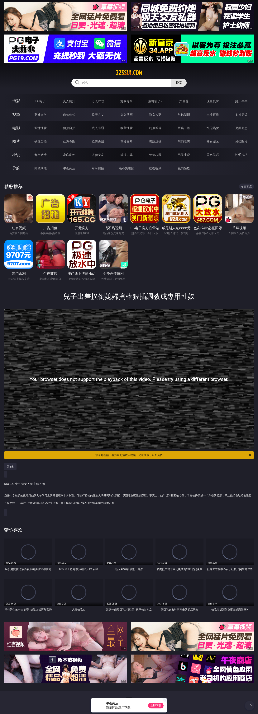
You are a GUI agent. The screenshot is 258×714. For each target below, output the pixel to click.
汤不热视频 (126, 168)
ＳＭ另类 (241, 114)
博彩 (16, 101)
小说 (16, 154)
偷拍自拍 (69, 128)
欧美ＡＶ (98, 114)
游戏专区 (126, 101)
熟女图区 (213, 141)
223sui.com (129, 73)
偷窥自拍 (40, 141)
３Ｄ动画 (126, 114)
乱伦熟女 (213, 128)
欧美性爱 (126, 128)
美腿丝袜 (155, 141)
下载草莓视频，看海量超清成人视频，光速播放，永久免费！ (172, 455)
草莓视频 (98, 168)
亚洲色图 (69, 141)
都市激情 (40, 155)
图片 (16, 141)
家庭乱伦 (69, 155)
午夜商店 (69, 168)
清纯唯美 (184, 141)
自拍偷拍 (69, 114)
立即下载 (155, 705)
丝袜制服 (184, 114)
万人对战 (98, 101)
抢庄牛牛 (241, 101)
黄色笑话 (213, 155)
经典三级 (184, 128)
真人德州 (69, 101)
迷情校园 (155, 155)
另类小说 (184, 155)
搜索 (179, 83)
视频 (16, 114)
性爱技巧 (241, 155)
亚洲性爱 (40, 128)
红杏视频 (155, 168)
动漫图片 (126, 141)
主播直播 (213, 114)
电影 (16, 127)
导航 (16, 168)
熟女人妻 (155, 114)
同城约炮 (40, 168)
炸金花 (184, 101)
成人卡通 (98, 128)
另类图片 (241, 141)
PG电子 (40, 101)
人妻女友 (98, 155)
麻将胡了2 (155, 101)
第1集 (10, 466)
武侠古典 (126, 155)
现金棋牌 (213, 101)
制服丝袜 (155, 128)
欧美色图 (98, 141)
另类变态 (241, 128)
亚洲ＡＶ (40, 114)
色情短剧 (184, 168)
